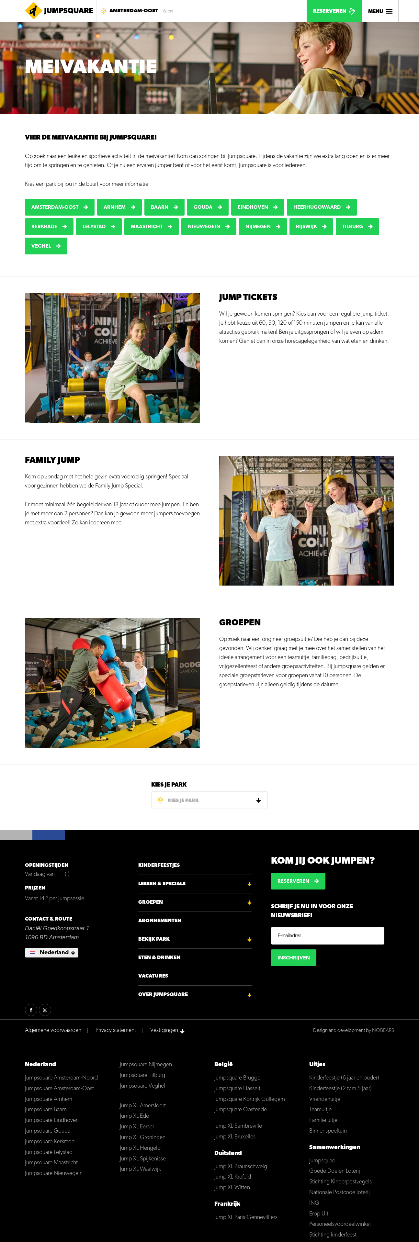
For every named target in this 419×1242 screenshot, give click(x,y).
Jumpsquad (322, 1159)
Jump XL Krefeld (232, 1175)
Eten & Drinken (159, 956)
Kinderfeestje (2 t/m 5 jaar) (340, 1087)
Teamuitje (320, 1108)
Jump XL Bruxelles (234, 1135)
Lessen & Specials (162, 882)
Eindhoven (253, 207)
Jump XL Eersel (137, 1125)
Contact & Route (48, 917)
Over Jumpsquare (163, 993)
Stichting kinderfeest (333, 1233)
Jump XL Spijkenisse (143, 1157)
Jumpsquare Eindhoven (52, 1119)
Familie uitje (323, 1119)
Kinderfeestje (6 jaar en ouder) (344, 1076)
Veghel (41, 246)
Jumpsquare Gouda (47, 1129)
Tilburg (352, 226)
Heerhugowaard (317, 207)
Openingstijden (46, 864)
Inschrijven (293, 956)
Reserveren (329, 11)
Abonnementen (159, 919)
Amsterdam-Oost (133, 11)
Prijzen (35, 886)
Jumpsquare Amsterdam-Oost (59, 1087)
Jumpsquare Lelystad (49, 1150)
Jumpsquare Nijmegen (146, 1063)
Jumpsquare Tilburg (142, 1074)
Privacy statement (116, 1029)
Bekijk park (154, 937)
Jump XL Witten (232, 1186)
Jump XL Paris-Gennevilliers (245, 1216)
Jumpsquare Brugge (237, 1076)
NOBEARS (383, 1029)
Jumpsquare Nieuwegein (54, 1172)
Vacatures (153, 974)
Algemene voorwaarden (53, 1029)
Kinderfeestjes (159, 864)
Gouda (203, 207)
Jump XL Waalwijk (140, 1168)
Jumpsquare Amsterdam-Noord (61, 1076)
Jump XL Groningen (142, 1136)
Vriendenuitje (324, 1097)
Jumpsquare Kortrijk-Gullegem (249, 1097)
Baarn (159, 207)
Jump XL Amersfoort (143, 1104)
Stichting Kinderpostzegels (340, 1180)
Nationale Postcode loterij (339, 1191)
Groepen (150, 900)
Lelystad (94, 226)
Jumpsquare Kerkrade (49, 1140)
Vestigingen (164, 1029)
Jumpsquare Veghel (142, 1084)
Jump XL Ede (134, 1115)
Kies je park (169, 783)
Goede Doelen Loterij (334, 1170)
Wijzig (168, 11)
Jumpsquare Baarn (46, 1108)
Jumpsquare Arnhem (48, 1097)
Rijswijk (306, 226)
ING (314, 1202)
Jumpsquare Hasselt (237, 1087)
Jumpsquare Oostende (240, 1108)
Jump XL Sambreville (238, 1125)
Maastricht (147, 226)
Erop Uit (318, 1212)
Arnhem (115, 207)
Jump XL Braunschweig (240, 1165)
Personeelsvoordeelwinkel (340, 1223)
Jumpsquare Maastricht (51, 1161)
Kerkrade (44, 226)
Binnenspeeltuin (328, 1129)
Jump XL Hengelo (140, 1147)
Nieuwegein (204, 226)
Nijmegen (258, 226)
